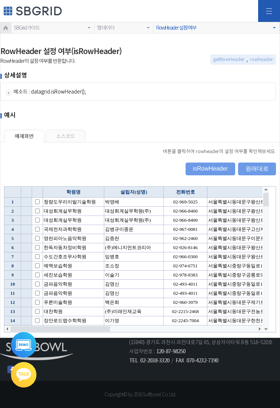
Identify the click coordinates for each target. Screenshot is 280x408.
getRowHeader (229, 59)
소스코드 (65, 136)
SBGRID (38, 10)
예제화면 (24, 136)
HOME (5, 27)
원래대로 (257, 168)
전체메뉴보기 (269, 11)
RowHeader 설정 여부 (176, 27)
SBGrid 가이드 (26, 27)
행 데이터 (105, 27)
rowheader (261, 59)
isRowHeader (210, 168)
